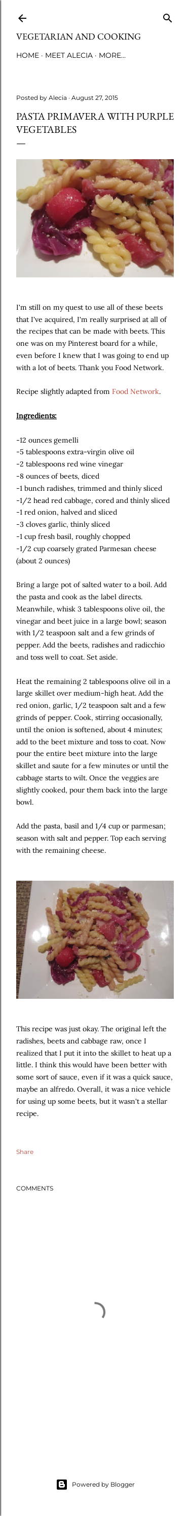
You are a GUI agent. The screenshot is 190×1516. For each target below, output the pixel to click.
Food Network (135, 391)
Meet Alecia (69, 55)
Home (27, 55)
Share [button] (24, 1152)
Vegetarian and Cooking (78, 36)
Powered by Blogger (95, 1484)
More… (112, 55)
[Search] (168, 16)
